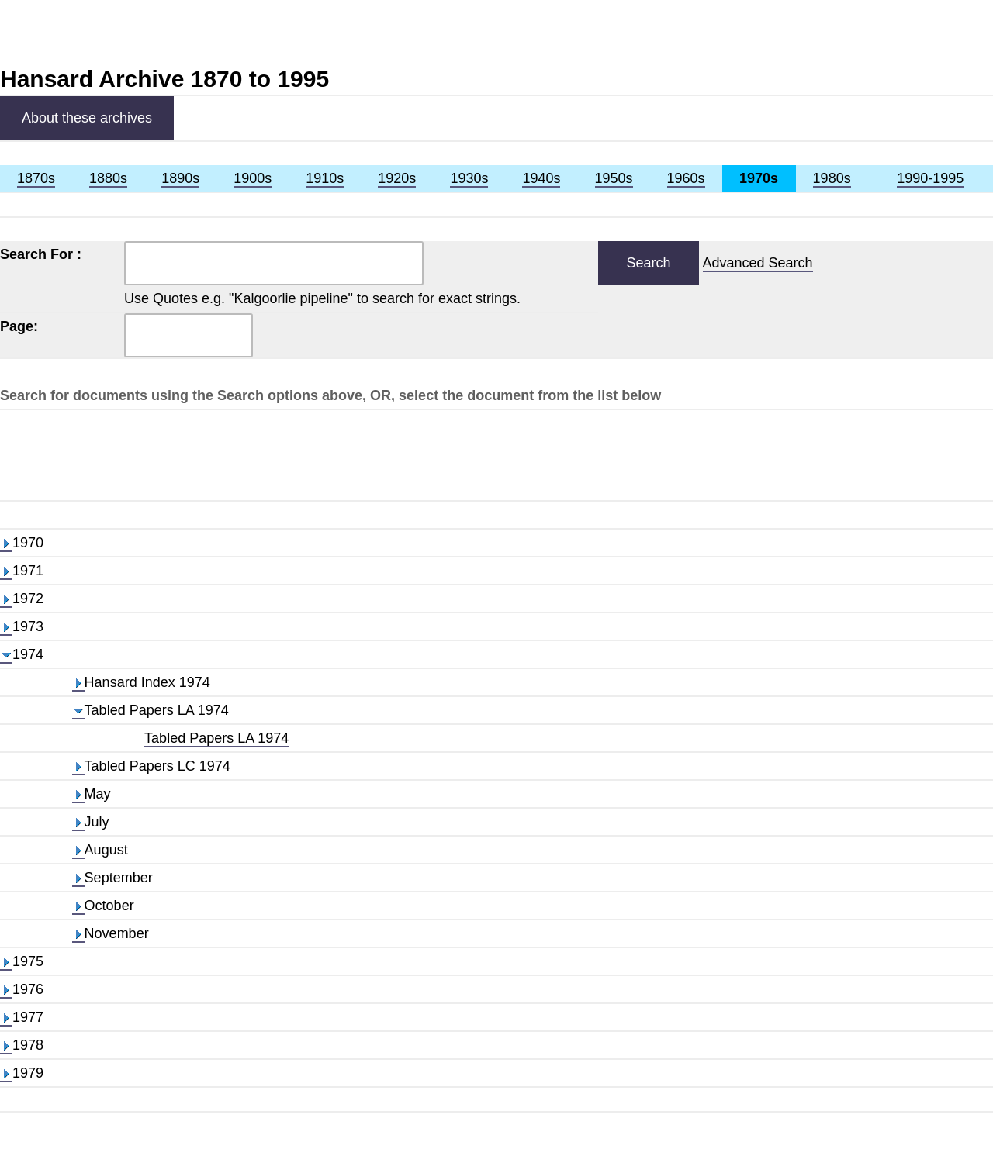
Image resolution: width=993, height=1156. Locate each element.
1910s (325, 178)
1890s (180, 178)
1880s (108, 178)
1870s (36, 178)
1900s (253, 178)
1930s (469, 178)
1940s (541, 178)
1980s (832, 178)
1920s (397, 178)
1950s (614, 178)
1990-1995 (930, 178)
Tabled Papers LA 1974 (216, 738)
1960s (686, 178)
